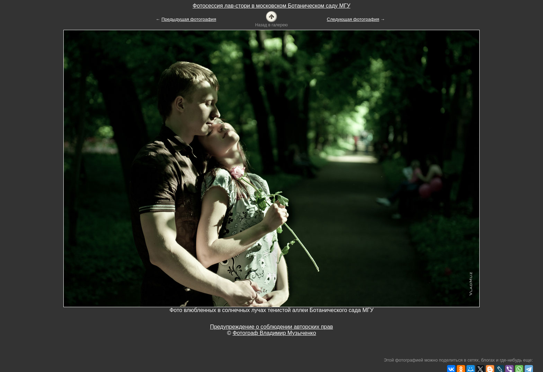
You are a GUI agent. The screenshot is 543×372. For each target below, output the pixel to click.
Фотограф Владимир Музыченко (274, 333)
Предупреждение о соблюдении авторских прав (271, 327)
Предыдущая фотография (188, 19)
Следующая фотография (353, 19)
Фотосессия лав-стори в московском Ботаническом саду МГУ (271, 6)
